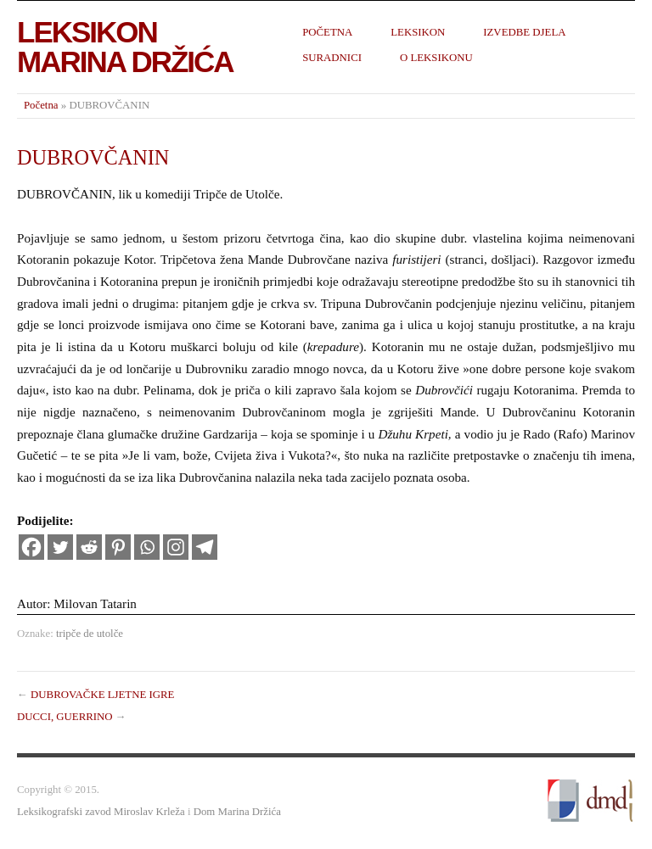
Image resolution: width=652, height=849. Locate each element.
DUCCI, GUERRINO (65, 717)
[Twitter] (60, 547)
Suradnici (332, 58)
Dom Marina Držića (237, 812)
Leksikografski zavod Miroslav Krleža (101, 812)
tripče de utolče (89, 634)
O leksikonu (436, 58)
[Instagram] (175, 547)
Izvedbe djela (524, 32)
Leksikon (418, 32)
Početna (327, 32)
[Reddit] (89, 547)
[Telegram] (204, 547)
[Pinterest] (118, 547)
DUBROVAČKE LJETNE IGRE (102, 695)
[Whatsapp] (147, 547)
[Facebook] (31, 547)
